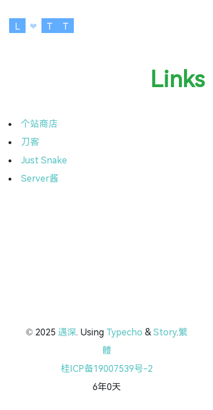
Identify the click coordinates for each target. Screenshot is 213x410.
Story (165, 332)
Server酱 (40, 178)
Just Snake (44, 160)
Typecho (124, 332)
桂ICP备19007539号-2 (107, 369)
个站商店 (39, 124)
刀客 (30, 142)
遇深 (67, 332)
